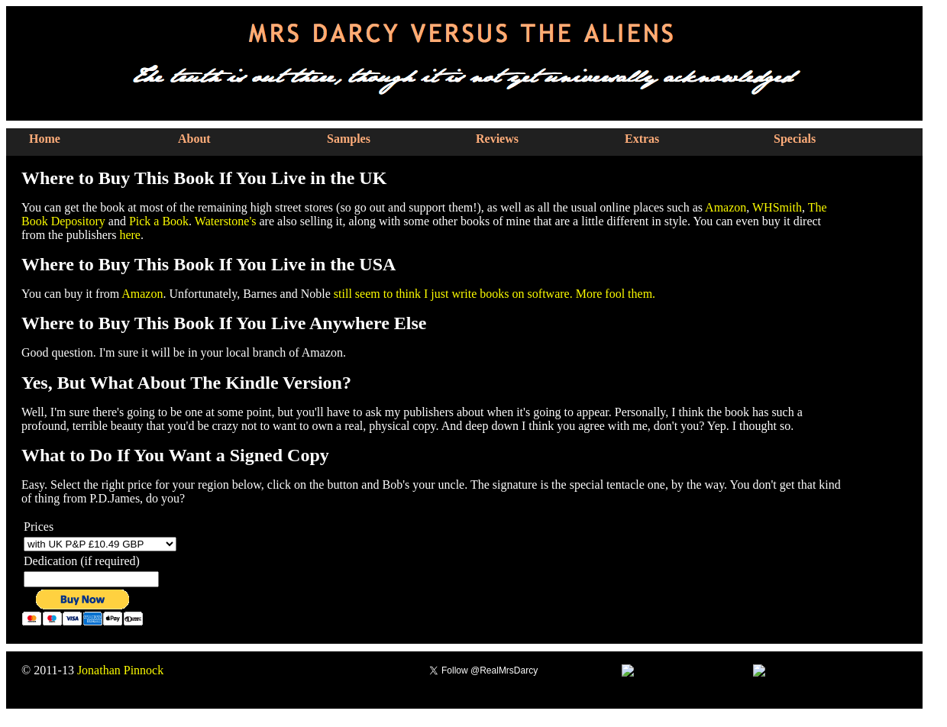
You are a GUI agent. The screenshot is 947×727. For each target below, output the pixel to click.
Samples (348, 138)
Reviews (497, 138)
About (194, 138)
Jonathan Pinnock (120, 670)
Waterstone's (226, 221)
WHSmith (777, 207)
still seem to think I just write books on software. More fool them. (494, 293)
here (130, 234)
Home (44, 138)
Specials (795, 138)
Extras (642, 138)
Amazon (725, 207)
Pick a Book (159, 221)
